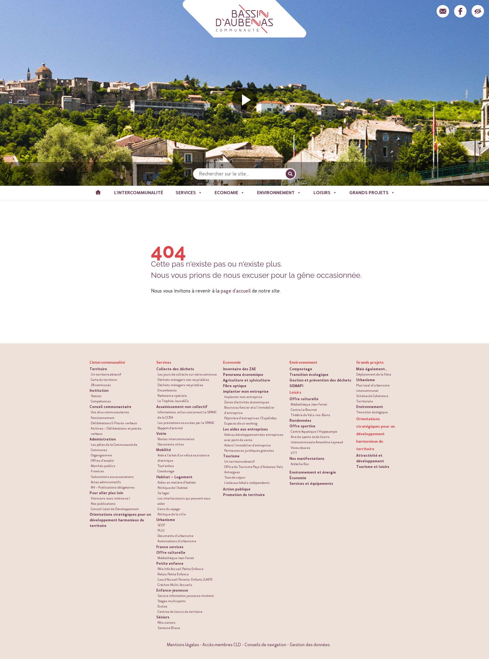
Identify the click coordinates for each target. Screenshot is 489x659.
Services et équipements (311, 483)
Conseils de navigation (265, 644)
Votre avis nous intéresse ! (110, 498)
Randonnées (300, 420)
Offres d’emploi (102, 461)
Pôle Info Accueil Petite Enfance (180, 569)
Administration (103, 439)
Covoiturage (165, 471)
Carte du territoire (104, 380)
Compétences (101, 401)
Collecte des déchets (175, 369)
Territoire (98, 369)
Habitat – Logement (174, 477)
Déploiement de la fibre (373, 374)
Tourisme (231, 456)
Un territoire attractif (106, 374)
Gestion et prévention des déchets (320, 380)
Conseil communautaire (110, 407)
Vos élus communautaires (110, 412)
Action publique (236, 489)
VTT (294, 453)
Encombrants (167, 390)
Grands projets (370, 362)
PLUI (160, 531)
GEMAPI (296, 386)
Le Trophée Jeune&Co (173, 401)
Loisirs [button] (325, 193)
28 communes (101, 385)
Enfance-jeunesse (172, 590)
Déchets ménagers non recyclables (183, 380)
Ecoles (162, 606)
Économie (297, 478)
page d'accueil (236, 291)
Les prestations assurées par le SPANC (186, 423)
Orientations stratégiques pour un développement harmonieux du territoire (120, 520)
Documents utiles (170, 444)
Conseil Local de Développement (115, 509)
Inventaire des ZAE (239, 369)
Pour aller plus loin (106, 493)
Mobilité (163, 450)
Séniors (162, 617)
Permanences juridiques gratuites (249, 451)
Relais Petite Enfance (173, 574)
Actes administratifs (106, 482)
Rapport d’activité (170, 428)
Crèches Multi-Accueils (174, 585)
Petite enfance (169, 563)
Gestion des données (310, 644)
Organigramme (101, 455)
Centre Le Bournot (304, 410)
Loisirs (295, 392)
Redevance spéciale (172, 396)
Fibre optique (234, 386)
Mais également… (371, 369)
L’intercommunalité (107, 362)
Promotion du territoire (244, 495)
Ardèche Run (300, 464)
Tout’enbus (165, 466)
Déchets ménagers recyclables (180, 385)
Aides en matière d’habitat (176, 482)
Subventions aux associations (112, 477)
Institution (99, 390)
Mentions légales (183, 644)
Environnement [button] (279, 193)
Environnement (303, 362)
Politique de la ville (171, 514)
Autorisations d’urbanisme (176, 541)
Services (163, 362)
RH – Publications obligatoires (113, 487)
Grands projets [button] (372, 193)
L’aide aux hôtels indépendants (247, 483)
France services (169, 547)
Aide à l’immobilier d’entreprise (247, 445)
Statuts (96, 396)
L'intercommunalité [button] (138, 192)
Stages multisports (171, 601)
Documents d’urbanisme (175, 536)
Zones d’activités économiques (246, 402)
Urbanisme (165, 520)
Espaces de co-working (240, 423)
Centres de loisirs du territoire (179, 612)
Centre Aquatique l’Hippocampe (314, 432)
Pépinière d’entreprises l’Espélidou (250, 418)
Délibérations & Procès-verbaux (114, 423)
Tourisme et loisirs (372, 467)
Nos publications (103, 504)
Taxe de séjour (234, 477)
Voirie (161, 433)
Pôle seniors (166, 623)
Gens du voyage (168, 509)
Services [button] (189, 193)
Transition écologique (308, 374)
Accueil (98, 193)
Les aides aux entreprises (245, 429)
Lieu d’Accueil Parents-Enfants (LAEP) (184, 580)
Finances (97, 471)
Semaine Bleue (168, 628)
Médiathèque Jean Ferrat (175, 558)
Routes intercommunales (176, 439)
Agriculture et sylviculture (246, 380)
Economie (232, 362)
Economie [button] (229, 193)
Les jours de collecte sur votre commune (187, 374)
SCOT (161, 525)
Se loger (163, 493)
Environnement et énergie (312, 472)
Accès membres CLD (221, 644)
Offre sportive (302, 426)
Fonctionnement (102, 418)
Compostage (300, 369)
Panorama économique (243, 374)
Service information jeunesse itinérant (185, 596)
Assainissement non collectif (181, 407)
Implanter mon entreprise (243, 397)
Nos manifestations (306, 458)
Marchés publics (103, 466)
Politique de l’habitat (172, 488)
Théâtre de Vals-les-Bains (310, 415)
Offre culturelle (170, 552)
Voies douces (300, 448)
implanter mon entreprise (246, 391)
